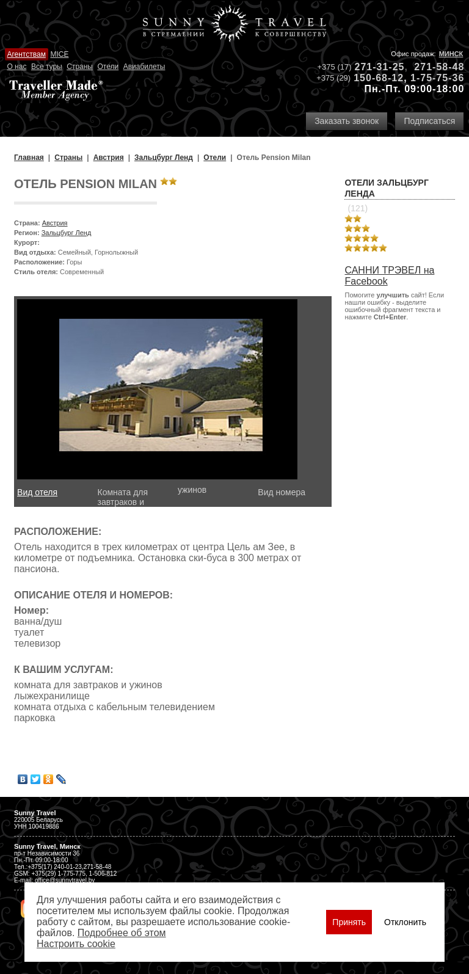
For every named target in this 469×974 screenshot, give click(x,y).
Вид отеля (37, 492)
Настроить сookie (76, 944)
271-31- (374, 67)
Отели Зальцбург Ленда (386, 188)
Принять (349, 922)
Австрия (55, 223)
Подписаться (429, 121)
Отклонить (405, 922)
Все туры (46, 66)
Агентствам (26, 54)
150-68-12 (379, 78)
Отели (107, 66)
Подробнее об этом (122, 933)
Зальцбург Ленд (67, 232)
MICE (59, 54)
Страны (80, 66)
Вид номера (281, 492)
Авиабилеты (144, 66)
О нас (16, 66)
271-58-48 (439, 67)
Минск (451, 53)
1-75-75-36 (437, 78)
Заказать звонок (346, 121)
